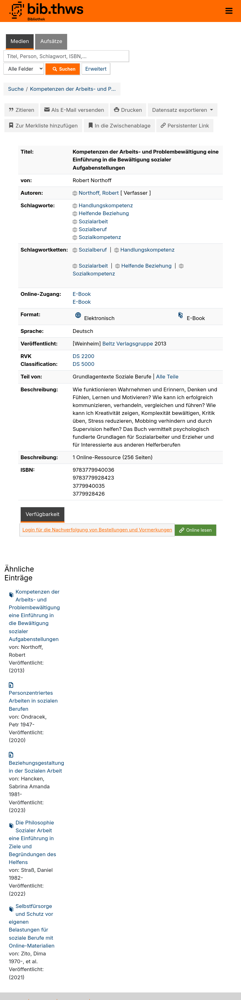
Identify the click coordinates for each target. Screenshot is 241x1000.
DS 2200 (83, 356)
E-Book (81, 294)
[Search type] (23, 68)
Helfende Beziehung (104, 213)
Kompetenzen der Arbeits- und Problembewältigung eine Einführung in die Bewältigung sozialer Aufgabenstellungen (34, 615)
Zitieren (20, 110)
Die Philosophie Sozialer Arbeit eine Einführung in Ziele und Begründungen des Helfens (32, 842)
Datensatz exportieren (180, 110)
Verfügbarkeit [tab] (42, 514)
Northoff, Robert (99, 193)
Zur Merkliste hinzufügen (42, 126)
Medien (20, 41)
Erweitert (96, 69)
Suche (16, 89)
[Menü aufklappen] (229, 11)
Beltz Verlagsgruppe (127, 343)
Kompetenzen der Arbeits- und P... (73, 89)
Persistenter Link (183, 126)
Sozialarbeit (93, 221)
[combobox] (66, 56)
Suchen (62, 69)
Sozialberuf (93, 229)
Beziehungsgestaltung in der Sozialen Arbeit (36, 762)
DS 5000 (83, 364)
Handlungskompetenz (106, 205)
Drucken (127, 110)
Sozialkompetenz (100, 237)
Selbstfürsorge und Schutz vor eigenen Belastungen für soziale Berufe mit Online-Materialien (32, 925)
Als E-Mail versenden (73, 110)
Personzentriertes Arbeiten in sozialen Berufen (33, 696)
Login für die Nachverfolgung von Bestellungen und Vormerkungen (97, 530)
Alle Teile (167, 376)
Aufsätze (51, 41)
